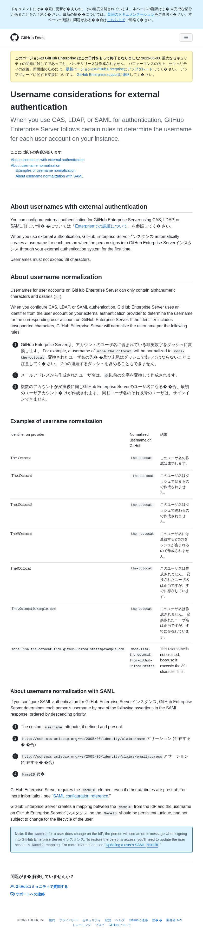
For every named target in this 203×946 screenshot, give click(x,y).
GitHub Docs (32, 38)
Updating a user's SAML (132, 845)
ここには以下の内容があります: (36, 152)
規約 (52, 920)
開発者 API (174, 920)
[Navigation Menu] (186, 37)
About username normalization (35, 165)
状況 (108, 920)
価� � (157, 920)
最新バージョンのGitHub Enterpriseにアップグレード (109, 69)
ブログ (99, 925)
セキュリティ (91, 920)
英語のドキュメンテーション (131, 14)
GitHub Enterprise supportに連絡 (103, 74)
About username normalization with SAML (49, 176)
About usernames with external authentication (47, 160)
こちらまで (116, 20)
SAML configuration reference (80, 796)
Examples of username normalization (45, 170)
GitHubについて (120, 925)
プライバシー (68, 920)
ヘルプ (120, 920)
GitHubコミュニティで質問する (39, 886)
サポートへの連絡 (27, 894)
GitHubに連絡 (138, 920)
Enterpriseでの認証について (101, 226)
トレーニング (81, 925)
